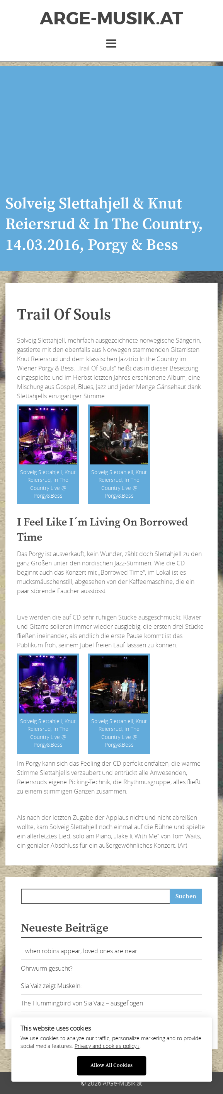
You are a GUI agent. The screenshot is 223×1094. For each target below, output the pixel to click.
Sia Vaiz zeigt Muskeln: (51, 985)
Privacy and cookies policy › (107, 1046)
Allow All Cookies (111, 1065)
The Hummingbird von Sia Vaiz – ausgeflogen (82, 1003)
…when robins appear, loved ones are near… (81, 951)
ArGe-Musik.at (111, 18)
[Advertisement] (111, 120)
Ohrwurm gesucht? (47, 968)
